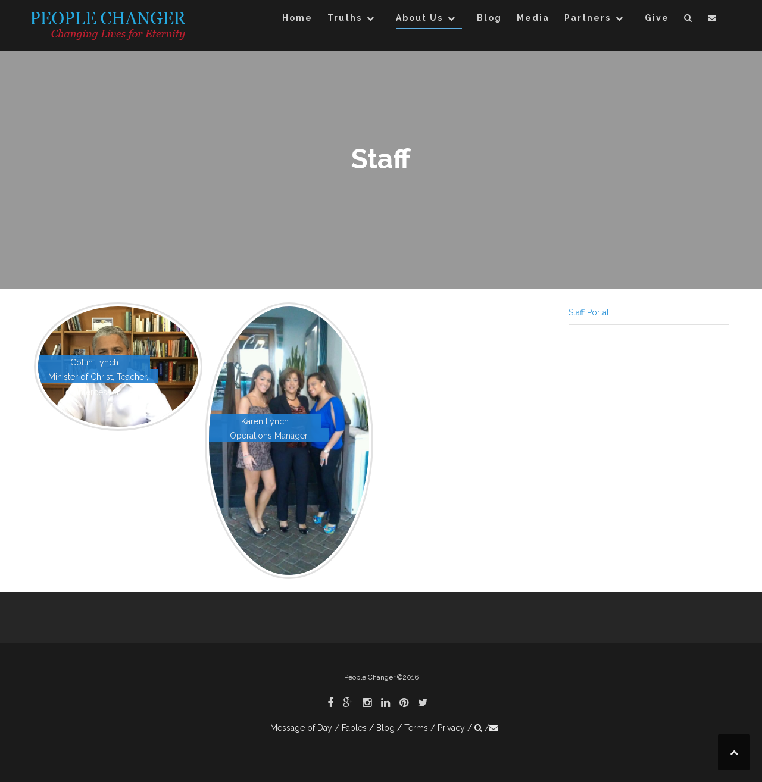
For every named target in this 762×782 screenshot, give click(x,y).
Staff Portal (589, 312)
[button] (688, 20)
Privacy (451, 728)
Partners (587, 18)
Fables (354, 728)
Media (533, 18)
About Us (419, 18)
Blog (489, 18)
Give (657, 18)
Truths (344, 18)
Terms (416, 728)
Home (297, 18)
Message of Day (301, 728)
